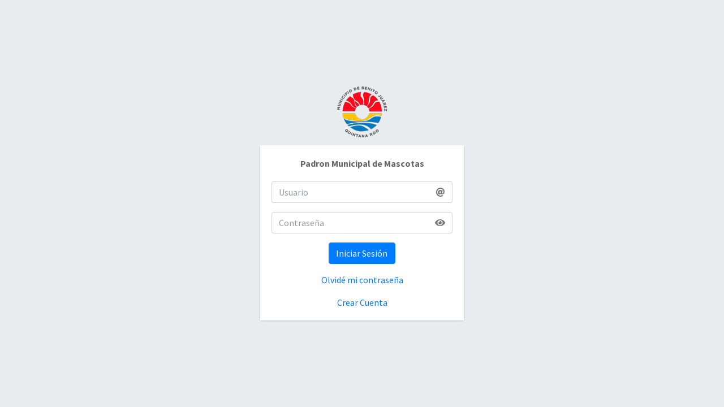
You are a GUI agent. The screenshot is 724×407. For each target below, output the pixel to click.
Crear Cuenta (362, 302)
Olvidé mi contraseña (362, 279)
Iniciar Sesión (361, 253)
